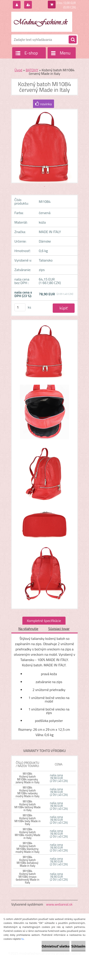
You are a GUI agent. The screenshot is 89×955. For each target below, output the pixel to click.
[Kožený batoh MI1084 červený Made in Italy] (44, 353)
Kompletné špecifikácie (44, 620)
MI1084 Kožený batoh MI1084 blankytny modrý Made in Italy (27, 847)
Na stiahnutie (28, 628)
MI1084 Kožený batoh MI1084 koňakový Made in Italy (27, 861)
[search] (73, 40)
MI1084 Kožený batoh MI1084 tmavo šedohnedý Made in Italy (27, 877)
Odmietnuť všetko (56, 946)
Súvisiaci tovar (59, 628)
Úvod (18, 70)
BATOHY (32, 70)
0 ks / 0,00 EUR (66, 3)
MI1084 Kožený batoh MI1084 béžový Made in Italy (27, 805)
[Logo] (41, 22)
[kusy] (19, 307)
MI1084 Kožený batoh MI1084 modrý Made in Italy (27, 833)
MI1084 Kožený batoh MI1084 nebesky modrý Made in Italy (27, 791)
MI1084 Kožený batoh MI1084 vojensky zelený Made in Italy (27, 777)
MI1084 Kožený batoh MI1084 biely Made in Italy (27, 819)
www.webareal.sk (59, 904)
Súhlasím (78, 946)
